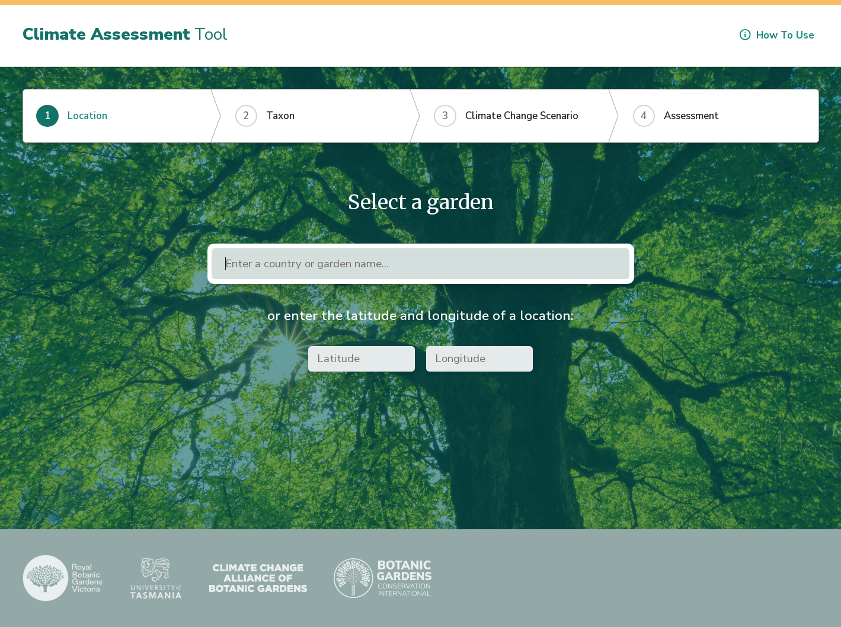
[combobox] (420, 264)
